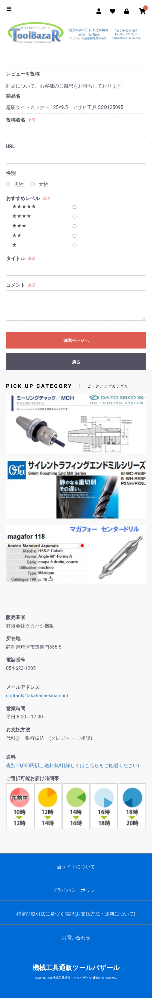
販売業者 (15, 617)
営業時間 (15, 708)
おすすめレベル (23, 198)
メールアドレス (23, 687)
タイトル (15, 258)
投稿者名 (15, 120)
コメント (15, 285)
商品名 (13, 96)
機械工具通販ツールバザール (76, 968)
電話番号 (15, 660)
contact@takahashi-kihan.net (37, 696)
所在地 (13, 638)
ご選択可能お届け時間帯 (32, 778)
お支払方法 (18, 730)
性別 (11, 173)
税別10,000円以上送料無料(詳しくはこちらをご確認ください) (72, 765)
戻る (76, 362)
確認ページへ (76, 340)
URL (10, 146)
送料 (11, 757)
